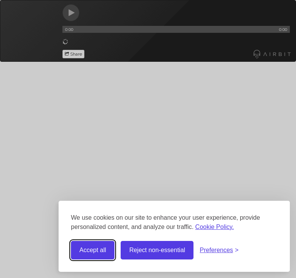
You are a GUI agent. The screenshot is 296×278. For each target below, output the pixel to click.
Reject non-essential (157, 250)
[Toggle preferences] (219, 250)
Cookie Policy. (214, 227)
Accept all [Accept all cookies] (92, 250)
